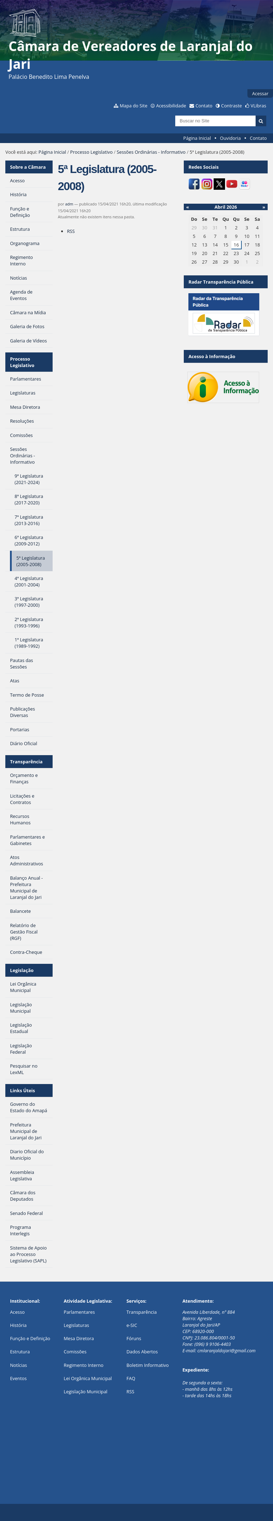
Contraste (231, 105)
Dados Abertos (142, 1351)
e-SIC (132, 1325)
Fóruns (134, 1338)
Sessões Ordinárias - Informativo (151, 152)
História (18, 1325)
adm (69, 204)
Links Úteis (22, 1090)
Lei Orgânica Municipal (88, 1378)
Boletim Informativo (148, 1365)
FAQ (131, 1378)
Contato (204, 105)
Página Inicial (197, 138)
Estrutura (20, 1351)
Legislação (21, 970)
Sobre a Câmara (28, 167)
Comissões (75, 1351)
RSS (71, 231)
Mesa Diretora (79, 1338)
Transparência (26, 761)
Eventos (18, 1378)
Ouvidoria (230, 138)
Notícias (18, 1365)
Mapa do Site (134, 105)
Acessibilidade (171, 105)
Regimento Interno (83, 1365)
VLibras (258, 105)
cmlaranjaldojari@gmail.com (226, 1350)
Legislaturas (76, 1325)
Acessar (260, 93)
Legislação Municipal (85, 1391)
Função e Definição (30, 1338)
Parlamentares (79, 1312)
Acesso (17, 1312)
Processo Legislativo (91, 152)
